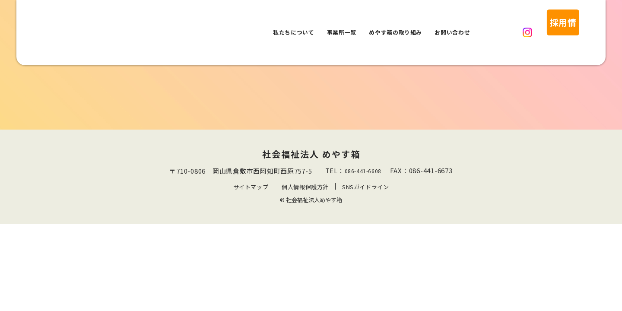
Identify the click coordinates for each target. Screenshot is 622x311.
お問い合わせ (452, 22)
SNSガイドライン (366, 187)
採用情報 (544, 22)
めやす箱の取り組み (395, 22)
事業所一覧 (341, 22)
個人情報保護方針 (305, 187)
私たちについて (293, 22)
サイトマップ (250, 187)
